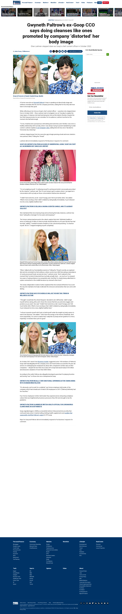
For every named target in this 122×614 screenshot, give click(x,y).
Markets (45, 2)
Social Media (16, 573)
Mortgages (15, 544)
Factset (59, 604)
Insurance (15, 553)
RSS (99, 603)
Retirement (16, 557)
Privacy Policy (93, 117)
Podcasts (90, 2)
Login (99, 2)
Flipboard (93, 603)
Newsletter (102, 603)
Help (50, 602)
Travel (80, 548)
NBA (31, 573)
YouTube (90, 603)
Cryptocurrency (50, 548)
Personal (98, 544)
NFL (30, 571)
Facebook (50, 51)
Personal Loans (17, 550)
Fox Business (17, 3)
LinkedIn (96, 603)
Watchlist (53, 2)
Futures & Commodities (52, 550)
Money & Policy (33, 546)
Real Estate (69, 2)
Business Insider (43, 361)
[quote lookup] (96, 54)
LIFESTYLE (51, 20)
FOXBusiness (25, 51)
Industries (48, 557)
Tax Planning (16, 559)
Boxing (31, 578)
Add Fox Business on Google (75, 51)
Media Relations (83, 580)
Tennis (31, 584)
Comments (59, 51)
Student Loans (16, 546)
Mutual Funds (49, 563)
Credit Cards (16, 548)
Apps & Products (83, 593)
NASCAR (32, 576)
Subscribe (97, 112)
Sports (32, 568)
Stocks (48, 544)
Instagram (87, 603)
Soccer (31, 580)
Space (14, 584)
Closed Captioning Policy (85, 584)
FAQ (80, 578)
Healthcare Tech (17, 578)
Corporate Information (84, 582)
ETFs (47, 553)
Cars (80, 550)
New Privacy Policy (32, 602)
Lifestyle (61, 2)
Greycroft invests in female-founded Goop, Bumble (28, 96)
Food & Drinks (82, 553)
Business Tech (16, 576)
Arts (80, 555)
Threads (56, 51)
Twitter (53, 51)
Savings (15, 551)
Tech (77, 2)
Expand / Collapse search (96, 3)
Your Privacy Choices (42, 602)
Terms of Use (100, 117)
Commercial (99, 546)
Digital (14, 571)
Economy (37, 2)
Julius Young (18, 51)
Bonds (47, 551)
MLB (31, 574)
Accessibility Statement (85, 586)
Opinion (48, 568)
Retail (47, 559)
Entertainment (83, 544)
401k (14, 555)
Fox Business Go (83, 591)
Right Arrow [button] (119, 12)
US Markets (49, 546)
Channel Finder (83, 571)
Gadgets (15, 574)
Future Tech (16, 580)
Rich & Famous (83, 546)
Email (65, 51)
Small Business (33, 548)
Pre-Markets (49, 561)
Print (62, 51)
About (81, 568)
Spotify (104, 603)
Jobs (80, 573)
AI (13, 582)
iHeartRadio (107, 603)
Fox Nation (82, 589)
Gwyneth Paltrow (39, 102)
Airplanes (81, 551)
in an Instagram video (42, 128)
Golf (31, 582)
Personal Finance (27, 2)
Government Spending (35, 544)
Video (83, 2)
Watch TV (105, 2)
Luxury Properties (100, 548)
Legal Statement (31, 605)
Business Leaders (50, 555)
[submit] (107, 54)
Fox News (81, 588)
